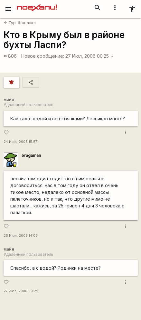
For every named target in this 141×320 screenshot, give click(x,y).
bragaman (31, 155)
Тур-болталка (20, 22)
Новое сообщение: (42, 56)
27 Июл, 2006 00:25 (89, 56)
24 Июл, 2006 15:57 (20, 142)
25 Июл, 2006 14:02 (21, 236)
